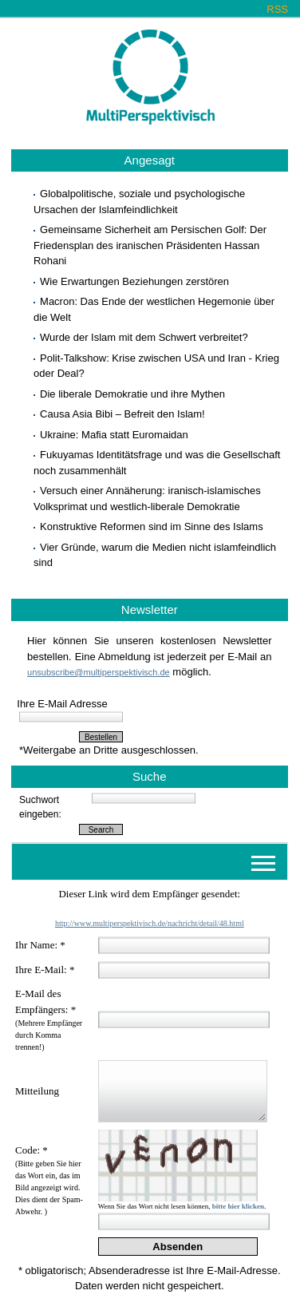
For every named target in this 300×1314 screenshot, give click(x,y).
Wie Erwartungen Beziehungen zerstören (134, 281)
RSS (277, 9)
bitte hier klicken (238, 1206)
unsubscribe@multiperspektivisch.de (98, 672)
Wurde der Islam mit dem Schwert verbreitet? (144, 337)
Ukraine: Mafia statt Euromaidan (114, 435)
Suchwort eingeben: (40, 807)
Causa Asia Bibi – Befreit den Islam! (122, 414)
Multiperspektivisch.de (150, 77)
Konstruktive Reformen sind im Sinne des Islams (151, 526)
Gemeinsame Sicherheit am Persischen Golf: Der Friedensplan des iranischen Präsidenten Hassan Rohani (150, 245)
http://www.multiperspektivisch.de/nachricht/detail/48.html (149, 923)
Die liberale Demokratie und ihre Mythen (132, 394)
